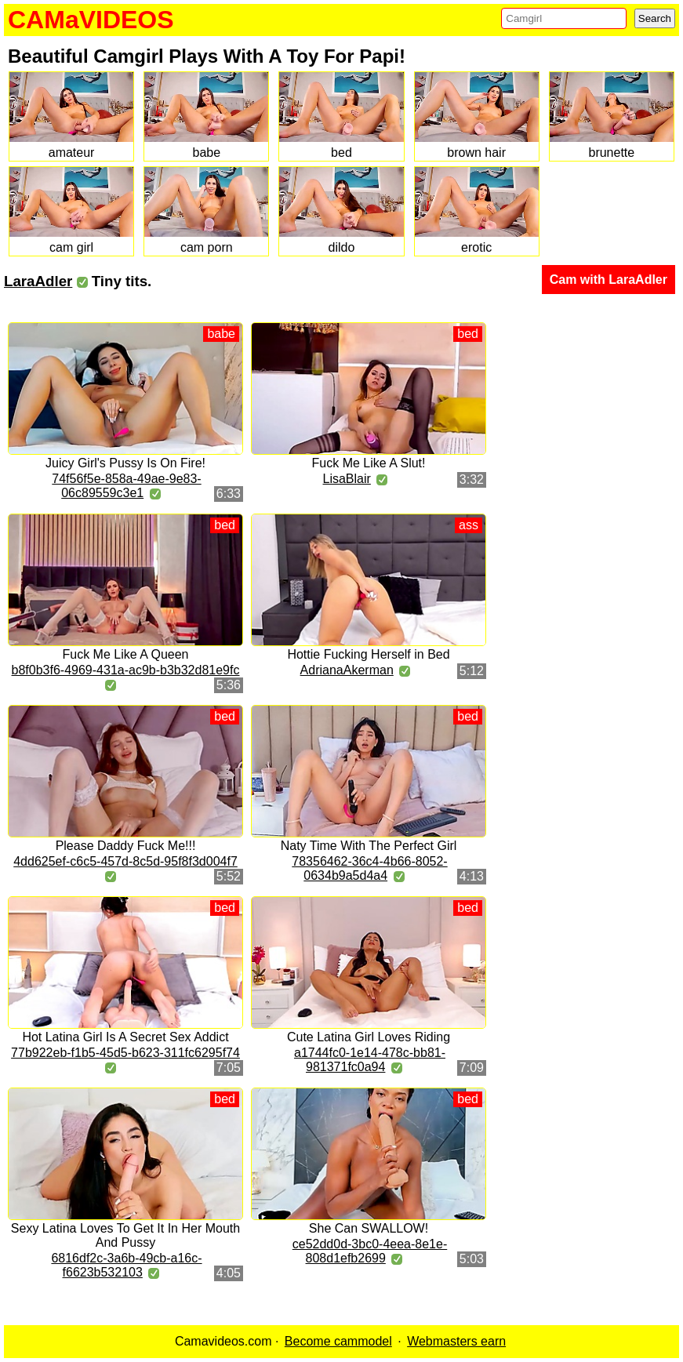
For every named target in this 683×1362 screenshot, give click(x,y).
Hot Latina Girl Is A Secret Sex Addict (125, 1037)
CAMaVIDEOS (91, 19)
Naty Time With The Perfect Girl (369, 845)
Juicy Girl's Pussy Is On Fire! (125, 463)
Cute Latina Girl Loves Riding (368, 1037)
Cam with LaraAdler (608, 279)
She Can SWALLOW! (368, 1228)
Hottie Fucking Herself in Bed (368, 654)
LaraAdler (38, 281)
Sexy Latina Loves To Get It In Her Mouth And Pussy (125, 1235)
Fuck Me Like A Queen (126, 654)
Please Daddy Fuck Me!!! (126, 845)
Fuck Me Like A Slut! (369, 463)
